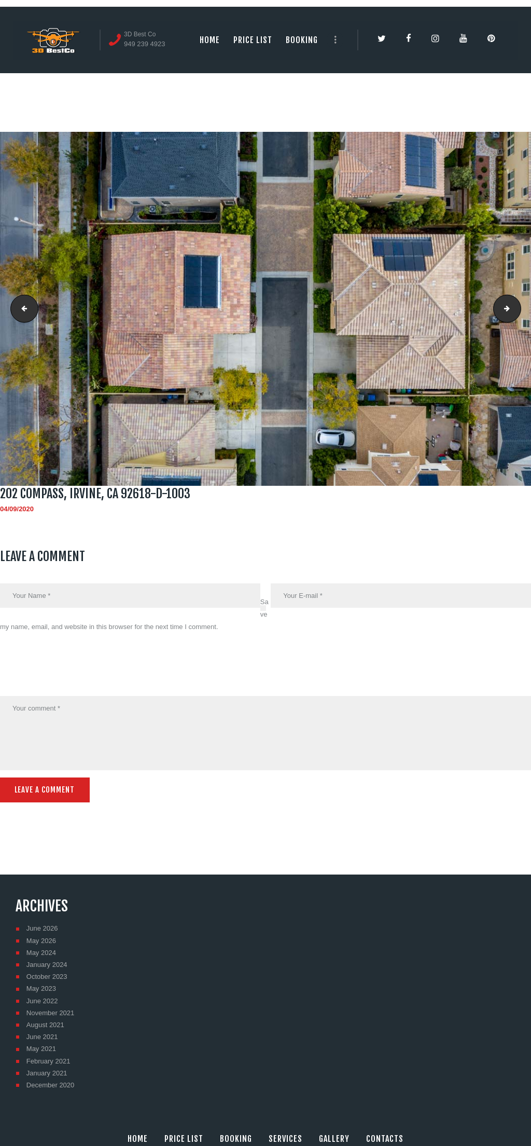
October (46, 975)
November (50, 1012)
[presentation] (79, 671)
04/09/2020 (17, 509)
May (41, 939)
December (50, 1084)
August (45, 1024)
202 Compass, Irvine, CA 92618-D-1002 (21, 308)
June (42, 927)
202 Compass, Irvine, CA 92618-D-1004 (517, 308)
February (48, 1059)
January (46, 963)
